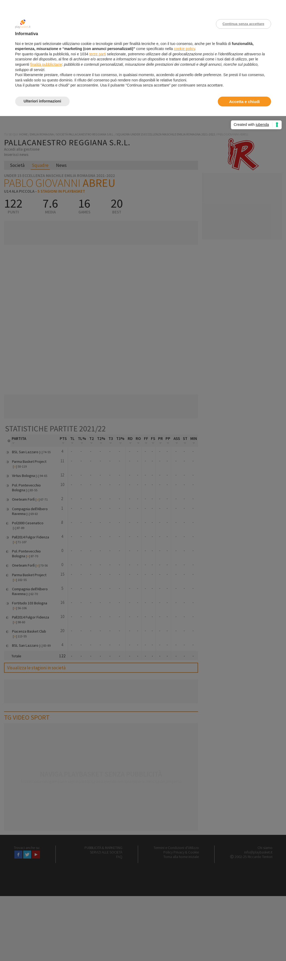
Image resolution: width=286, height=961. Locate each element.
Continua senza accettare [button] (243, 24)
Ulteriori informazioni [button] (42, 101)
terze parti (97, 54)
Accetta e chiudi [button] (244, 101)
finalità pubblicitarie (46, 64)
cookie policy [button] (184, 49)
